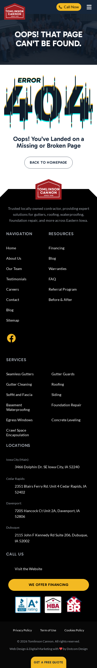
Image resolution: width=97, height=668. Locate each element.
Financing (56, 248)
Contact (12, 299)
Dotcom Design (77, 649)
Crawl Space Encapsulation (17, 432)
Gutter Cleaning (19, 384)
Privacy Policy (22, 630)
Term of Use (48, 630)
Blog (9, 310)
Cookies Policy (74, 630)
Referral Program (63, 289)
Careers (12, 289)
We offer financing (49, 585)
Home (11, 248)
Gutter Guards (62, 374)
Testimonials (16, 279)
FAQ (52, 279)
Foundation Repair (66, 405)
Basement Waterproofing (18, 407)
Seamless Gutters (20, 374)
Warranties (57, 268)
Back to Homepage (48, 162)
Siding (56, 394)
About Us (13, 258)
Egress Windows (19, 420)
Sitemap (12, 320)
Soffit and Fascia (19, 394)
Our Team (14, 268)
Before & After (60, 299)
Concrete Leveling (65, 420)
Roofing (57, 384)
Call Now (69, 7)
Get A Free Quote (48, 662)
